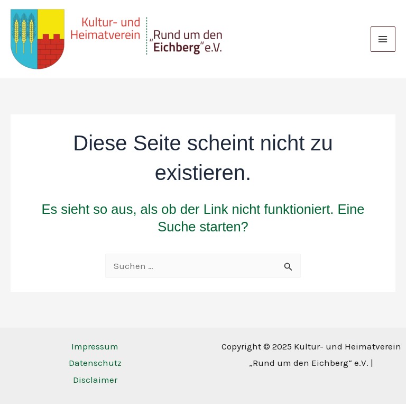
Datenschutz (95, 362)
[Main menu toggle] (383, 39)
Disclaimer (95, 379)
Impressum (94, 346)
